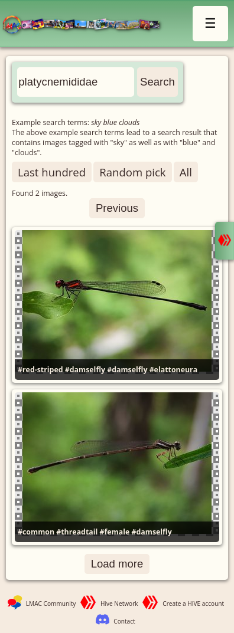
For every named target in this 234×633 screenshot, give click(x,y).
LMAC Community (51, 603)
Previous (117, 208)
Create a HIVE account (193, 603)
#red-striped (40, 370)
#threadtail (77, 532)
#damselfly (85, 370)
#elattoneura (174, 370)
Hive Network (119, 603)
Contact (124, 621)
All (186, 172)
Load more (117, 563)
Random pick (132, 172)
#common (36, 532)
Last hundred (52, 172)
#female (115, 532)
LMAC (86, 25)
